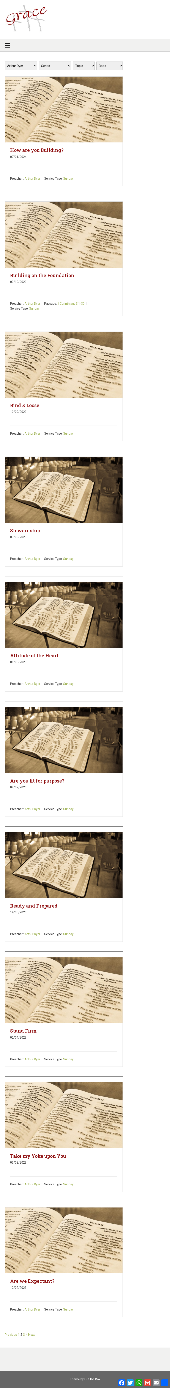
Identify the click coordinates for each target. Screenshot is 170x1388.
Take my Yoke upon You (38, 1156)
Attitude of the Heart (34, 655)
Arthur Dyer (32, 178)
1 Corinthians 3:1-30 (71, 303)
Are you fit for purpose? (37, 781)
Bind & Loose (24, 405)
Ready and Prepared (34, 906)
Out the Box (92, 1379)
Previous (11, 1335)
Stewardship (25, 530)
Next (31, 1335)
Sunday (68, 178)
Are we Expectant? (32, 1281)
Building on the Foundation (42, 275)
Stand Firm (23, 1031)
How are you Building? (36, 150)
